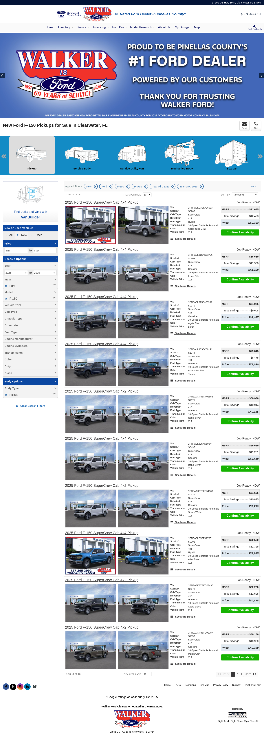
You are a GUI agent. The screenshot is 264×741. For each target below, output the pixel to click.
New (89, 186)
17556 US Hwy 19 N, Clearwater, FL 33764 (236, 2)
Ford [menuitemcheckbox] (12, 285)
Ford (105, 186)
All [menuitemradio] (10, 235)
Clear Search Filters (30, 405)
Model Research (142, 27)
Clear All (253, 186)
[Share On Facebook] (6, 686)
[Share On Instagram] (20, 686)
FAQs (178, 685)
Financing (101, 27)
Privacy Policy (220, 685)
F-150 (121, 186)
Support (236, 685)
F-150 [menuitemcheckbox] (13, 298)
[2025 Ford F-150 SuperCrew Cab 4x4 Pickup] (101, 202)
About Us (164, 27)
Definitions (190, 685)
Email (244, 126)
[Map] (197, 27)
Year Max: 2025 (188, 186)
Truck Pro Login (253, 685)
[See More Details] (183, 238)
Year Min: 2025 (161, 186)
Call (256, 126)
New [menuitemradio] (23, 235)
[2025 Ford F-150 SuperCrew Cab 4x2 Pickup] (101, 391)
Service (83, 27)
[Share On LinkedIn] (27, 686)
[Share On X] (13, 686)
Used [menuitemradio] (39, 235)
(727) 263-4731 (251, 14)
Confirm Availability (240, 232)
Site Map (204, 685)
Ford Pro (119, 27)
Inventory (66, 27)
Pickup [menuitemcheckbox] (13, 394)
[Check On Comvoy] (34, 686)
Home (50, 27)
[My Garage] (182, 27)
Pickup (138, 186)
